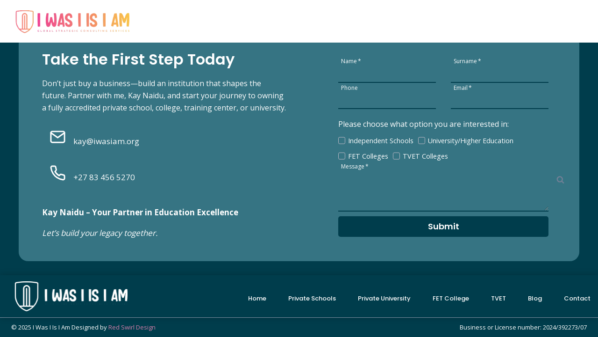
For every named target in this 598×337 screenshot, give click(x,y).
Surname (467, 60)
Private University (346, 18)
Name (351, 60)
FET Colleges (368, 156)
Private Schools (270, 18)
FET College (416, 18)
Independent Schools (380, 140)
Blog (525, 18)
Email (463, 87)
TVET (498, 298)
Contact (565, 18)
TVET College (477, 18)
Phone (349, 87)
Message (355, 165)
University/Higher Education (470, 140)
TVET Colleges (425, 156)
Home (215, 18)
